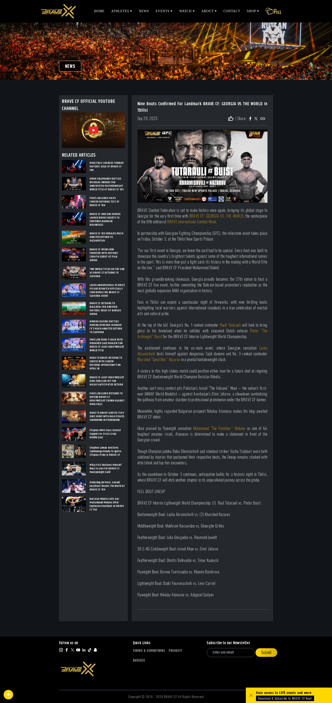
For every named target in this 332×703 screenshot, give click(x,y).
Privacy (175, 650)
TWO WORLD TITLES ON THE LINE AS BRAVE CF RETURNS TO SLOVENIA (107, 272)
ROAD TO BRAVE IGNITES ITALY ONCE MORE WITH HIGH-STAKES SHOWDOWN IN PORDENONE (107, 416)
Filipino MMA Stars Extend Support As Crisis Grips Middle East (105, 433)
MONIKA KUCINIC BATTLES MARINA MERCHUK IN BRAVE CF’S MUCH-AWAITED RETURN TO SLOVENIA (106, 327)
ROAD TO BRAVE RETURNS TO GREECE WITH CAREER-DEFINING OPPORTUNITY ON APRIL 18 (106, 363)
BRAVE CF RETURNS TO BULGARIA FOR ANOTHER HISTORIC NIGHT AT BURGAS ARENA (105, 309)
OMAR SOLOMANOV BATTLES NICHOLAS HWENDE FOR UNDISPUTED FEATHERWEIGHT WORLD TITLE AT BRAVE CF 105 (107, 184)
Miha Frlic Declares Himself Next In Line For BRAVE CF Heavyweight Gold (105, 468)
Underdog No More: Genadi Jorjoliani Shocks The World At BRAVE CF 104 (107, 486)
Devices (139, 660)
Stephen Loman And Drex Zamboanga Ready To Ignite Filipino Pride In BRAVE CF (105, 451)
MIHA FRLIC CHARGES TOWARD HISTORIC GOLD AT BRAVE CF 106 (107, 166)
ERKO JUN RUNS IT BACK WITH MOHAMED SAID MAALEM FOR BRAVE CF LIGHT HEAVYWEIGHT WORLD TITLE (107, 345)
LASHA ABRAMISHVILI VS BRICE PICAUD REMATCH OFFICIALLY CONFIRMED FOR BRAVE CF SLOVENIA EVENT (107, 290)
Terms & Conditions (149, 650)
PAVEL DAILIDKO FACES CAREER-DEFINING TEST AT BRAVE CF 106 (105, 201)
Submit (266, 652)
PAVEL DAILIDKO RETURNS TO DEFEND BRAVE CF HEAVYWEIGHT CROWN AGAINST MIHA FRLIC (107, 399)
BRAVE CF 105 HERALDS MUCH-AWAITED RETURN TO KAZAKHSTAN (107, 237)
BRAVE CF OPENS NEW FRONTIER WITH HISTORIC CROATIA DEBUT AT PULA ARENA (104, 255)
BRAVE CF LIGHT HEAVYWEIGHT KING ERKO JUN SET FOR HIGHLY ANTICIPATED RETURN (107, 381)
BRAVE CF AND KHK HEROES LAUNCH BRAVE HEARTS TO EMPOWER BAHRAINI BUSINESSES (105, 219)
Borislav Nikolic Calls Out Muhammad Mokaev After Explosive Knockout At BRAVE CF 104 (107, 504)
